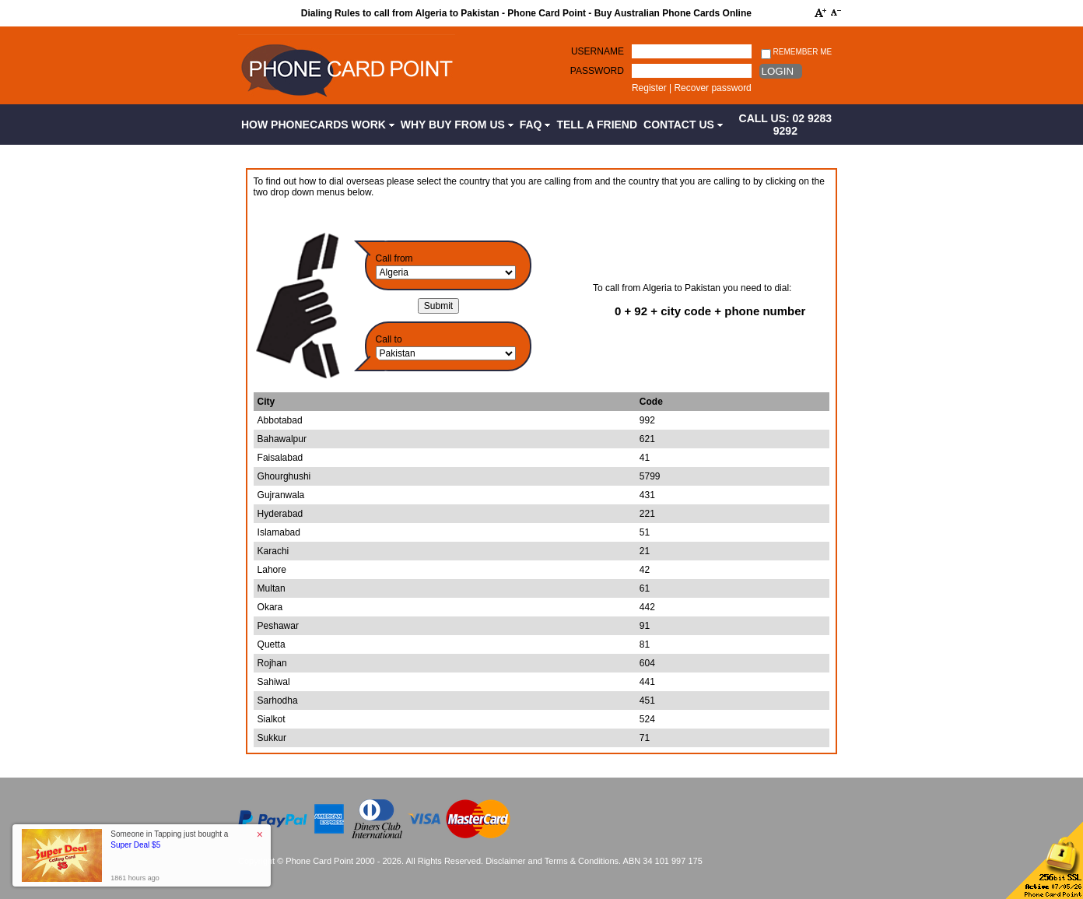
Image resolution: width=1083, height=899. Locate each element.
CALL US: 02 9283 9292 (785, 124)
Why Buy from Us (457, 124)
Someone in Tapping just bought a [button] (169, 839)
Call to (389, 339)
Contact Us (683, 124)
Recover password (712, 88)
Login (778, 71)
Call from (394, 258)
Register (649, 88)
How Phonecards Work (317, 124)
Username (597, 51)
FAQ (535, 124)
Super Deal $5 (135, 845)
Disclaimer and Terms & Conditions (552, 861)
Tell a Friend (596, 124)
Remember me (796, 52)
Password (597, 70)
